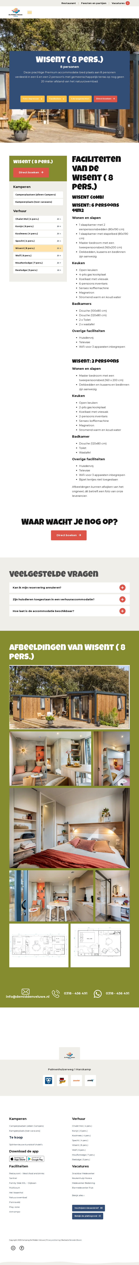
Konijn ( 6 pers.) (79, 1130)
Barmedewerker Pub (82, 1187)
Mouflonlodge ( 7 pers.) (83, 1154)
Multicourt (14, 1187)
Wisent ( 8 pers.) (80, 1145)
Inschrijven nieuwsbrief (89, 1208)
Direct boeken (105, 99)
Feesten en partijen (93, 3)
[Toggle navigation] (29, 12)
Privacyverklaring (53, 1240)
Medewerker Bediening (83, 1183)
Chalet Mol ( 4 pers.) (82, 1126)
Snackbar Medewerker (83, 1173)
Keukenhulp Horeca (82, 1178)
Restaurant (68, 3)
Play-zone (14, 1207)
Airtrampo (14, 1211)
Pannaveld (14, 1202)
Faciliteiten (56, 99)
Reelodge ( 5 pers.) (81, 1159)
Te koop (16, 1137)
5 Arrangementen (80, 99)
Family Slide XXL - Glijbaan (22, 1183)
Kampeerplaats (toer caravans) (24, 1130)
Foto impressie (32, 99)
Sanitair (13, 1178)
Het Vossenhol (16, 1192)
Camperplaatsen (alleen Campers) (26, 1126)
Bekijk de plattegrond (88, 1216)
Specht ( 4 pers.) (80, 1140)
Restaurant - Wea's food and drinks (26, 1173)
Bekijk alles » (78, 1195)
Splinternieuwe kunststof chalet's (25, 1144)
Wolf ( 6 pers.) (79, 1150)
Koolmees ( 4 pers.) (81, 1135)
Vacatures (121, 3)
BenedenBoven (75, 1240)
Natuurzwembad (18, 1197)
